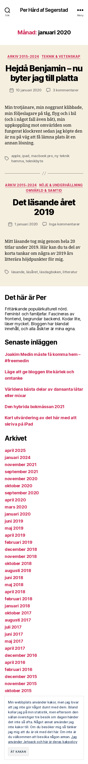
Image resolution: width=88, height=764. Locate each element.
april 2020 (15, 499)
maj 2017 (14, 641)
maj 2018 (14, 584)
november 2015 (21, 683)
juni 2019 (14, 521)
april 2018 (15, 591)
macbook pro (42, 156)
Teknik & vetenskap (61, 56)
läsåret (32, 272)
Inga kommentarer (64, 224)
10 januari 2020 (29, 90)
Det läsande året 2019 (44, 207)
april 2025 (15, 450)
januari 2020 (18, 514)
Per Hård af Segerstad (44, 10)
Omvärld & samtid (44, 190)
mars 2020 (16, 506)
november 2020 (21, 478)
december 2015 (21, 676)
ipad (25, 156)
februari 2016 (18, 669)
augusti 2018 (18, 570)
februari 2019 (18, 542)
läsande (17, 272)
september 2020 (22, 492)
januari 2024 (18, 457)
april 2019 (15, 535)
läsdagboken (50, 272)
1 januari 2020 (26, 224)
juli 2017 (13, 627)
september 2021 (21, 471)
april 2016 (15, 662)
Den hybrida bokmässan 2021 (35, 406)
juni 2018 (14, 577)
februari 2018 (18, 598)
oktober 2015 (18, 690)
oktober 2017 (18, 612)
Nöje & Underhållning (61, 185)
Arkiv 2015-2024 (23, 56)
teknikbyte (34, 161)
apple (15, 156)
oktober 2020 (18, 485)
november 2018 (21, 556)
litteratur (70, 272)
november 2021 (21, 464)
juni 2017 (14, 634)
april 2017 (15, 648)
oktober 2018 (18, 563)
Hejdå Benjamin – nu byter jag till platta (44, 73)
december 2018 (21, 549)
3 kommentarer (66, 90)
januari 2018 (17, 605)
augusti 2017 (18, 620)
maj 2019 (14, 528)
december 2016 (21, 655)
